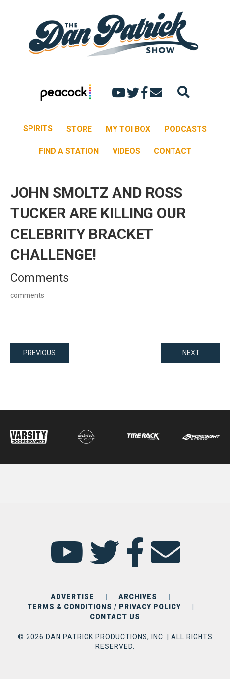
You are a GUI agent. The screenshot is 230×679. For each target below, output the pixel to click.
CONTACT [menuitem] (173, 151)
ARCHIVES (137, 597)
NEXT (191, 353)
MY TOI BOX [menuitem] (128, 129)
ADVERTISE (72, 597)
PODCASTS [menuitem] (185, 129)
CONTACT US (115, 617)
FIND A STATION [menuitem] (69, 151)
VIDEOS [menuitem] (126, 151)
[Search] (183, 92)
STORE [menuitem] (79, 129)
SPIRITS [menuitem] (38, 128)
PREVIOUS (39, 353)
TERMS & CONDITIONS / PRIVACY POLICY (104, 607)
